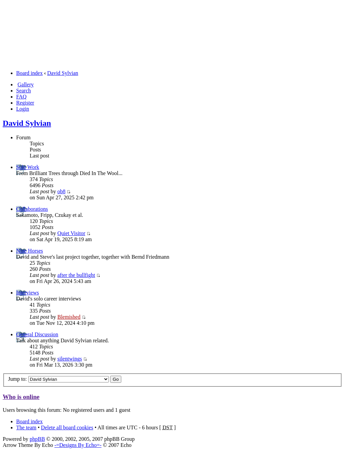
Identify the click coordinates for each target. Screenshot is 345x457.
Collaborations (32, 209)
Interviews (27, 292)
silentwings (69, 359)
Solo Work (27, 167)
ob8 (61, 191)
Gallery (26, 84)
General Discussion (37, 334)
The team (26, 427)
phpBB (37, 439)
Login (22, 109)
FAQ (21, 96)
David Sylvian (62, 73)
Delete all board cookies (67, 427)
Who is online (21, 396)
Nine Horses (29, 251)
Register (25, 103)
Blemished (68, 317)
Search (23, 90)
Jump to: (17, 379)
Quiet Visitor (71, 233)
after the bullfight (76, 275)
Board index (29, 73)
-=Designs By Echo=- (77, 445)
